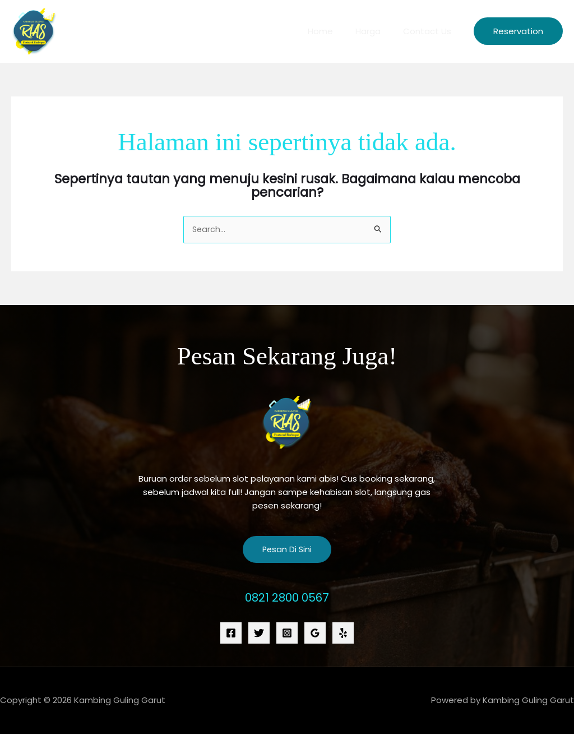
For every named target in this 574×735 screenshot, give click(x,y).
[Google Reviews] (315, 633)
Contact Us (430, 31)
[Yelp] (343, 633)
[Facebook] (231, 633)
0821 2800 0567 (287, 598)
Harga (376, 31)
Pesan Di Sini (286, 550)
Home (334, 31)
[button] (518, 31)
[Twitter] (259, 633)
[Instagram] (287, 633)
